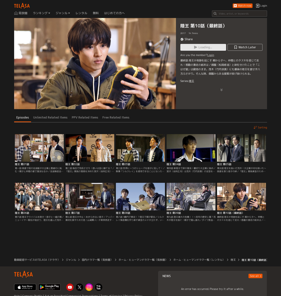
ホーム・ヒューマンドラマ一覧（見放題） (143, 259)
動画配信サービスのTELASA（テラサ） (37, 259)
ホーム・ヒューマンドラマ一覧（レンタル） (199, 259)
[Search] (239, 13)
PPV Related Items (85, 117)
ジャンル (71, 259)
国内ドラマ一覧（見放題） (97, 259)
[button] (243, 5)
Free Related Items (115, 117)
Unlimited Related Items (50, 117)
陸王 (191, 81)
